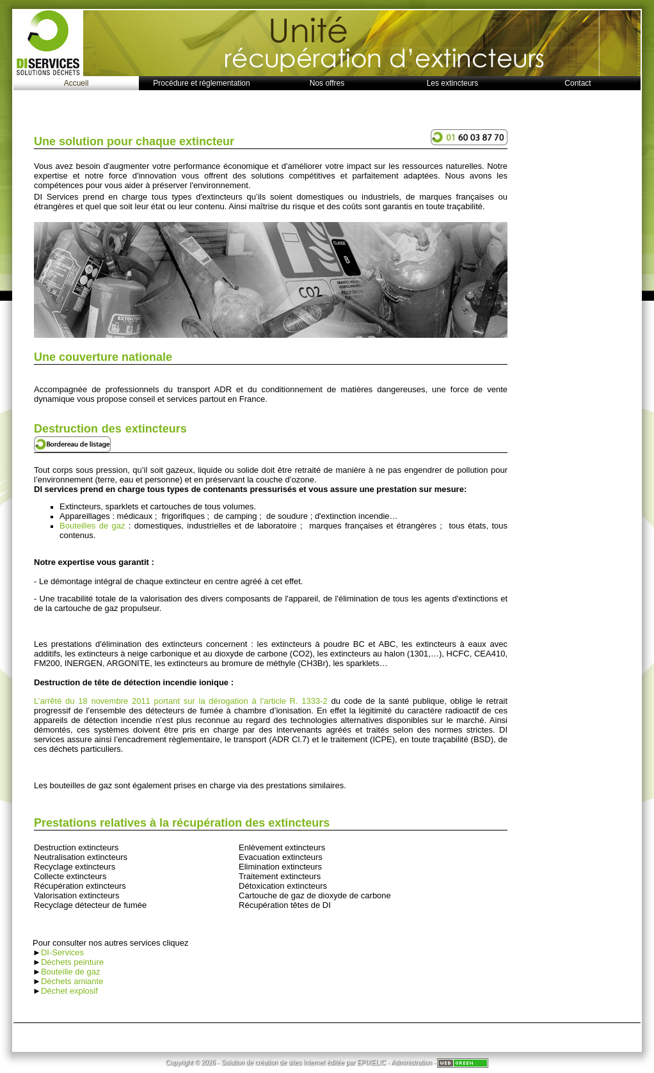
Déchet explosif (69, 991)
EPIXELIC (371, 1062)
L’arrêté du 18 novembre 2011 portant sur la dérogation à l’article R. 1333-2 (182, 701)
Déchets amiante (72, 981)
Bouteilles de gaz (92, 525)
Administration (411, 1062)
